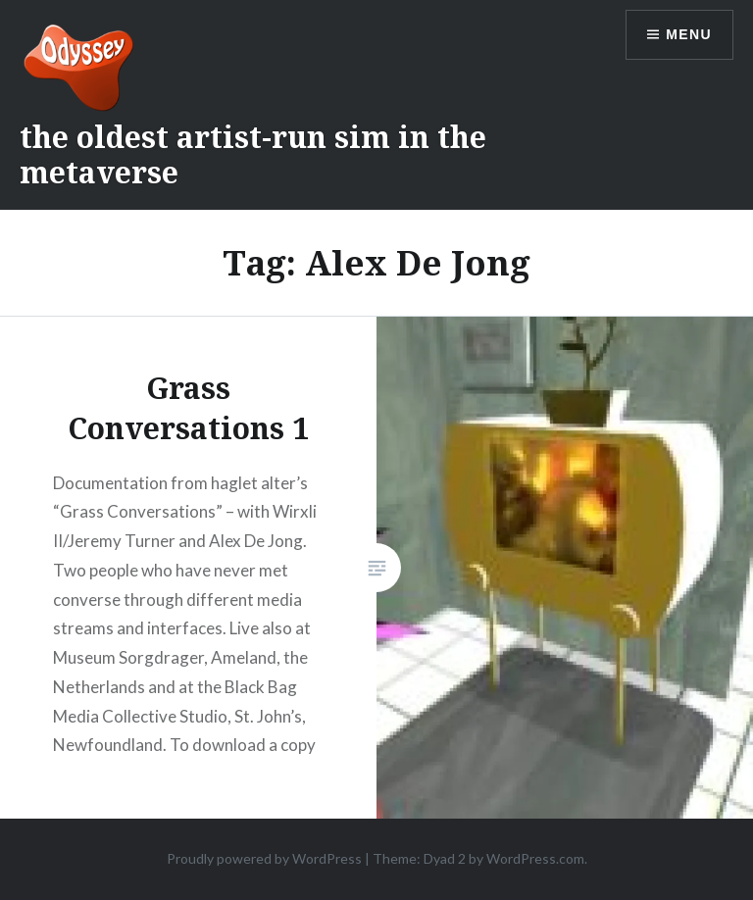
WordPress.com (535, 858)
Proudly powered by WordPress (264, 858)
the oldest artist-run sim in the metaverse (253, 154)
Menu (689, 34)
